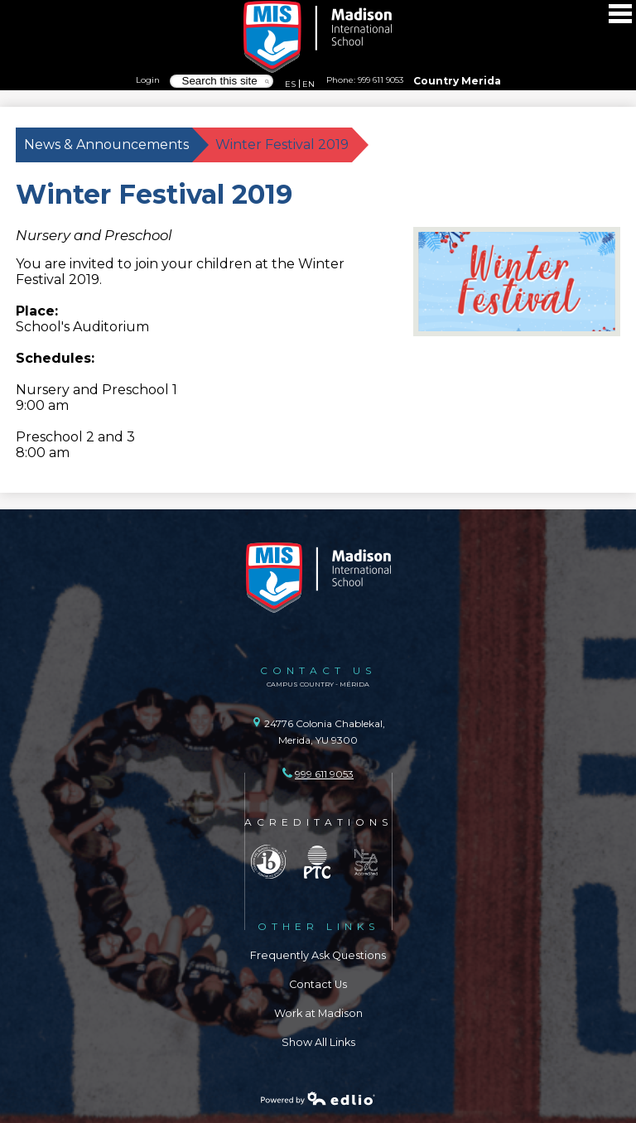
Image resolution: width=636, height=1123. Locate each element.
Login (148, 79)
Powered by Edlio (318, 1098)
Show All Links (318, 1042)
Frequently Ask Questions (318, 955)
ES (290, 84)
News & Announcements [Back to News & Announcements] (106, 144)
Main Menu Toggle (620, 13)
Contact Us (318, 984)
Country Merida (457, 81)
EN (308, 84)
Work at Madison (318, 1013)
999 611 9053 (380, 79)
